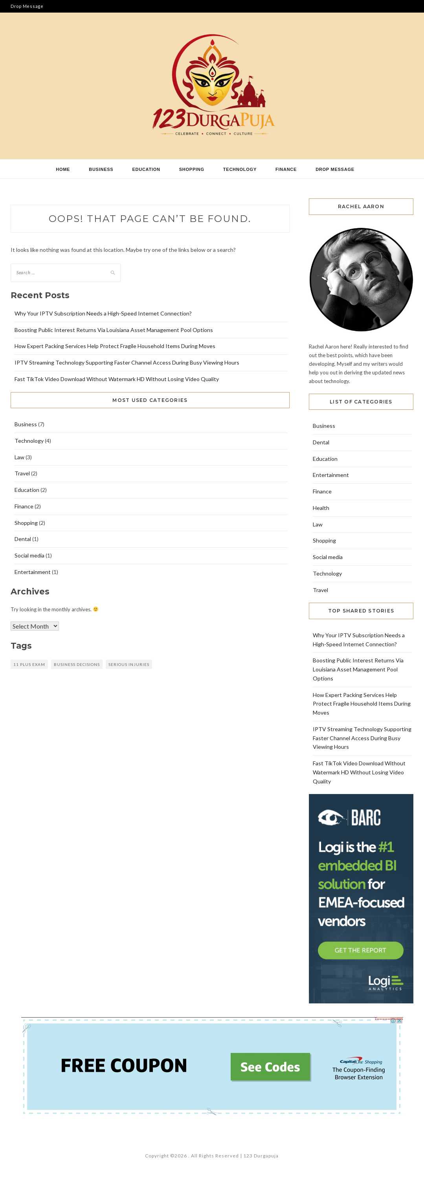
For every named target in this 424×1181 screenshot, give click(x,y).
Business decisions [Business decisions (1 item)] (77, 664)
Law (19, 457)
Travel (22, 473)
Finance (286, 169)
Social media (29, 555)
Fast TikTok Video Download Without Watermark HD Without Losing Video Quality (117, 379)
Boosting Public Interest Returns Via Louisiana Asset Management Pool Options (114, 329)
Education (146, 169)
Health (321, 507)
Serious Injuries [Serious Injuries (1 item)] (128, 664)
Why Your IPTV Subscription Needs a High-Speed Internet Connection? (103, 313)
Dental (23, 538)
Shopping (191, 169)
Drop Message (27, 6)
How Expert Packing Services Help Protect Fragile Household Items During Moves (115, 346)
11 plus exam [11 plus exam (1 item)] (29, 664)
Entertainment (33, 571)
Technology (240, 169)
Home (63, 169)
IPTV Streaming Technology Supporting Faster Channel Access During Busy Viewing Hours (127, 362)
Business (101, 169)
